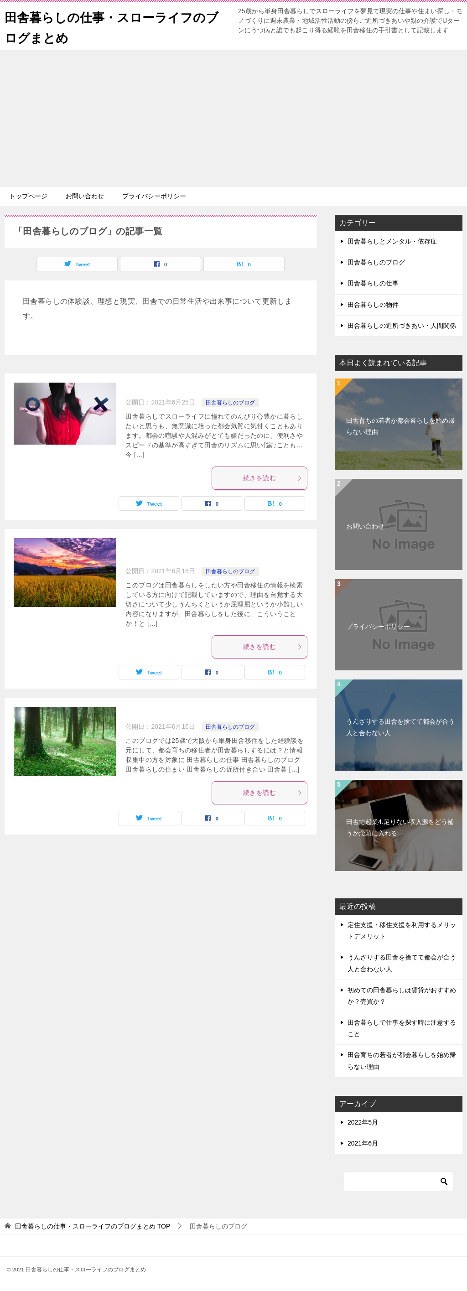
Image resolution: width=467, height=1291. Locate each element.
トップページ (28, 196)
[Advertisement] (233, 118)
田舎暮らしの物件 (373, 304)
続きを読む (272, 478)
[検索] (398, 1181)
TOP (92, 1226)
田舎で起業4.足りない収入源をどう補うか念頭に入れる (400, 827)
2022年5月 (363, 1122)
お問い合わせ (85, 196)
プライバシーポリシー (154, 196)
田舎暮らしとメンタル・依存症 (392, 241)
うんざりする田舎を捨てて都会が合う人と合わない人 (400, 727)
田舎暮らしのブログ (230, 402)
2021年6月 (363, 1143)
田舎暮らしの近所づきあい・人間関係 (402, 325)
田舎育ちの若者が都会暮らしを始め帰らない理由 (400, 426)
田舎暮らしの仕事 (373, 283)
